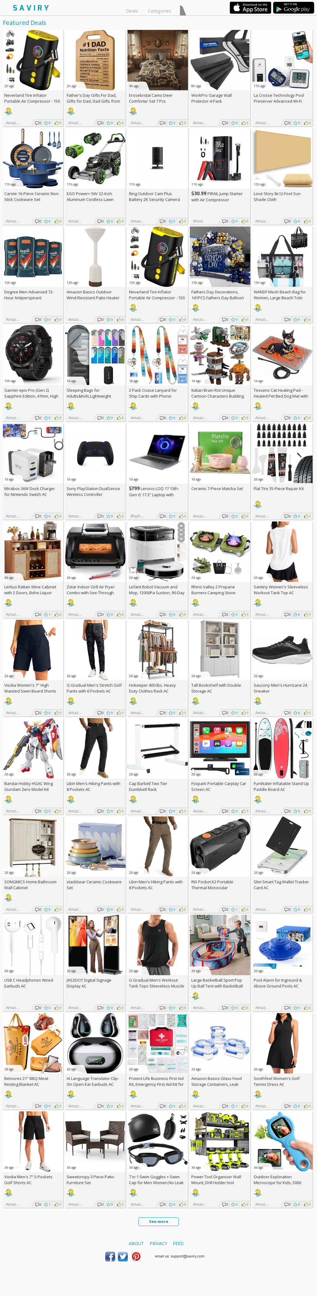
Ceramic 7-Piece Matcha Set (217, 488)
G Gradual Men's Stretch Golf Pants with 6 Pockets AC (94, 688)
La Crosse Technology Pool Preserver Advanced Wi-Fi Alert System (279, 101)
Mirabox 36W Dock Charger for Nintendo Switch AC (29, 491)
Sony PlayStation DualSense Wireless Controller (93, 491)
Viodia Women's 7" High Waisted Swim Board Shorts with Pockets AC (30, 691)
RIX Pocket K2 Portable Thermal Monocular (212, 884)
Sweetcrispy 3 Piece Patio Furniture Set (90, 1179)
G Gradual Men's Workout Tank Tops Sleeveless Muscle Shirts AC (156, 986)
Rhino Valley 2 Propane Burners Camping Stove (213, 589)
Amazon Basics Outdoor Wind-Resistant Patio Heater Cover (93, 297)
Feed (178, 1243)
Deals (132, 10)
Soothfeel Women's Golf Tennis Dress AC (277, 1081)
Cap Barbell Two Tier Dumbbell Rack (148, 786)
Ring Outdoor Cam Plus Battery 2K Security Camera (154, 196)
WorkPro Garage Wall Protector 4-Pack (211, 98)
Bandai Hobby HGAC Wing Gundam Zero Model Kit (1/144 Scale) (28, 789)
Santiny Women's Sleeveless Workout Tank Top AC (281, 589)
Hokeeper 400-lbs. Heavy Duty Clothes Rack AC (152, 688)
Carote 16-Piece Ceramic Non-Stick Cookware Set (32, 196)
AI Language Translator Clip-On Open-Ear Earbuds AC (93, 1081)
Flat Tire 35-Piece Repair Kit (279, 488)
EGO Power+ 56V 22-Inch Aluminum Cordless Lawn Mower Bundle (90, 199)
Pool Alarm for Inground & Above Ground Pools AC (278, 983)
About (136, 1243)
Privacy (158, 1243)
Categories (159, 10)
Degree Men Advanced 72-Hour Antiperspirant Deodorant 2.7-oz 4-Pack (29, 297)
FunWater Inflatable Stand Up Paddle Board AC (281, 786)
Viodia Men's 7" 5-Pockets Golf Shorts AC (28, 1179)
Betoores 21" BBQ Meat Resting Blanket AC (26, 1081)
